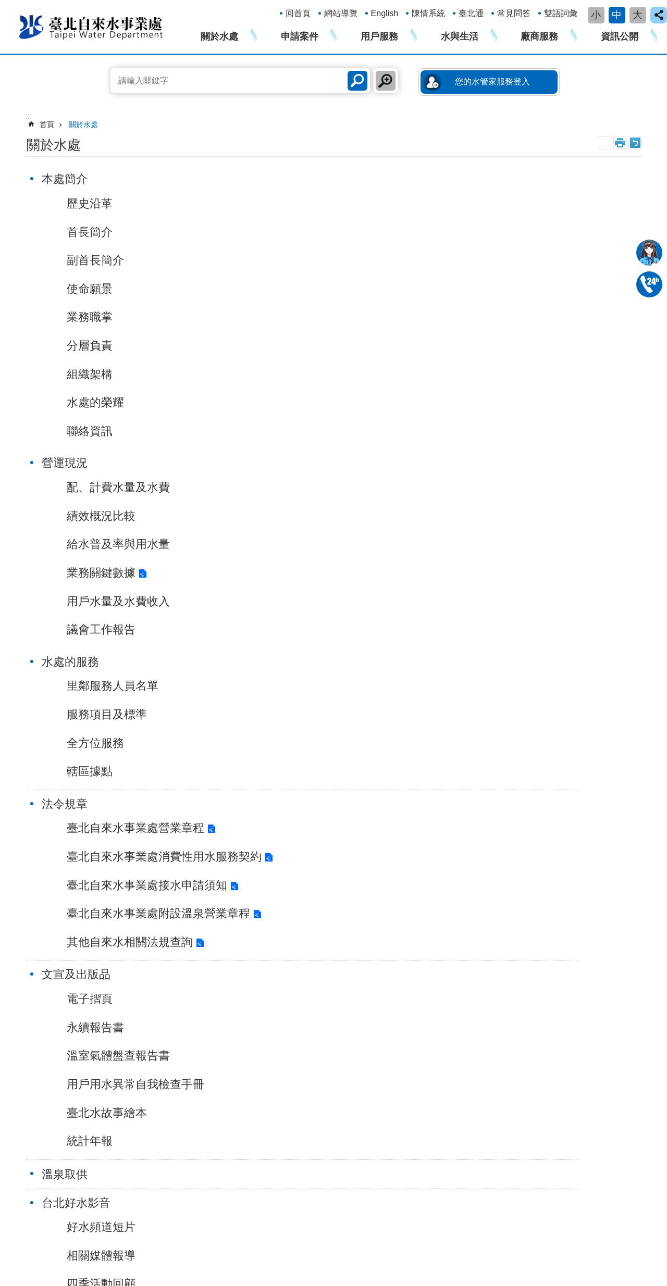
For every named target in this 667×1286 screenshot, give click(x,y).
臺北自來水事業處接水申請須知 (138, 588)
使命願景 (95, 288)
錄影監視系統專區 (595, 1031)
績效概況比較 (308, 232)
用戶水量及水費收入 (325, 316)
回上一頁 (612, 842)
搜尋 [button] (357, 81)
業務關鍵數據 (308, 288)
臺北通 (471, 13)
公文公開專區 (588, 1047)
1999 (106, 1232)
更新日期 (30, 1192)
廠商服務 (539, 36)
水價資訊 (358, 999)
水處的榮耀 (100, 402)
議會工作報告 (308, 345)
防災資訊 (358, 1016)
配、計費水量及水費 (325, 203)
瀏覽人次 (30, 1204)
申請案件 (299, 36)
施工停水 (296, 785)
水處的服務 (478, 178)
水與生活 (459, 36)
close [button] (658, 15)
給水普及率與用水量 (325, 260)
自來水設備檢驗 (369, 951)
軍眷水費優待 (143, 983)
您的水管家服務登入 (492, 81)
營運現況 (271, 178)
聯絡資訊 (95, 431)
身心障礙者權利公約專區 (606, 968)
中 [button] (617, 14)
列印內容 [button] (620, 142)
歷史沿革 (95, 203)
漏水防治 (358, 936)
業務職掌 (95, 316)
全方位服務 (503, 260)
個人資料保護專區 (595, 1016)
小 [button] (596, 14)
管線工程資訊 (477, 999)
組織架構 (95, 374)
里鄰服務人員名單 (520, 203)
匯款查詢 (469, 936)
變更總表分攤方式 (150, 1058)
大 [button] (638, 14)
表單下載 (469, 968)
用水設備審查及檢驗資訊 (495, 983)
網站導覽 (340, 13)
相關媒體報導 (106, 757)
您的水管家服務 (258, 983)
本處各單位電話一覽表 (238, 1232)
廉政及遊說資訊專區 (599, 983)
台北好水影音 (81, 704)
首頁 (47, 124)
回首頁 (298, 13)
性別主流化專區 (591, 936)
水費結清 (136, 1074)
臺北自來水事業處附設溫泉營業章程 (138, 634)
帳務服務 (247, 920)
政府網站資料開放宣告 (149, 1145)
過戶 (128, 1043)
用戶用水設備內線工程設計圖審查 (168, 1005)
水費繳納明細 (143, 1026)
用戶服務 (379, 36)
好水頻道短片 (106, 728)
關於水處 (219, 36)
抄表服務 (247, 936)
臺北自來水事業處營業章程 (140, 487)
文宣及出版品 (283, 463)
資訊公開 (619, 36)
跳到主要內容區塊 (5, 5)
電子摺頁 (296, 487)
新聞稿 (291, 757)
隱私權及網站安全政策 (53, 1145)
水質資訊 (358, 968)
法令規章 (70, 463)
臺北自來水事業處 (91, 26)
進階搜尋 (386, 81)
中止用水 (136, 951)
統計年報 (296, 629)
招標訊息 (469, 920)
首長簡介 (95, 232)
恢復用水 (136, 968)
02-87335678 (649, 284)
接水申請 (136, 920)
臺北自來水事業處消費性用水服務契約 (138, 542)
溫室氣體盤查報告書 (325, 544)
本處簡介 (70, 178)
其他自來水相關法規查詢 (135, 671)
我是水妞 (649, 253)
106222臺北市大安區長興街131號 (93, 1222)
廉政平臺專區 (588, 920)
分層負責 (95, 345)
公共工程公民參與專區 (602, 999)
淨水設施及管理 (369, 920)
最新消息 (296, 728)
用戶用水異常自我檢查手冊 (342, 573)
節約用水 (358, 983)
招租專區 (469, 1016)
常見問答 (513, 13)
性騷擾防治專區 (591, 951)
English (384, 13)
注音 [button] (635, 142)
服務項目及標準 (515, 232)
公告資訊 (271, 704)
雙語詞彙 (560, 13)
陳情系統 (428, 13)
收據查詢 (469, 951)
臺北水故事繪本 (314, 601)
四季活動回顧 (106, 785)
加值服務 (247, 951)
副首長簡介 (100, 260)
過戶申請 (136, 936)
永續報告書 (302, 516)
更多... (131, 1091)
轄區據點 (498, 288)
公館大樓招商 (477, 1031)
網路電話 (30, 1242)
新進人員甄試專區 (595, 1063)
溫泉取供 (473, 464)
